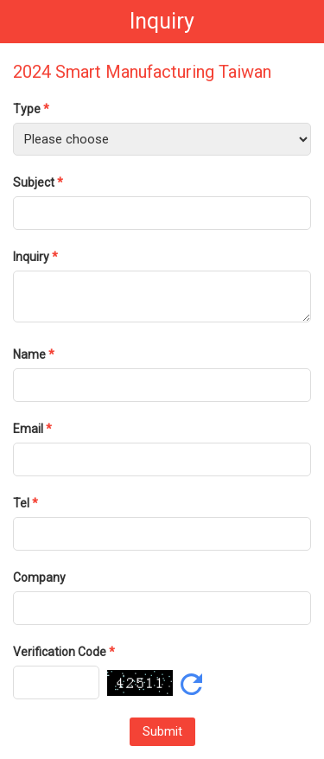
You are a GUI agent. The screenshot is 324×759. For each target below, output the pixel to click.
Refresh (191, 684)
